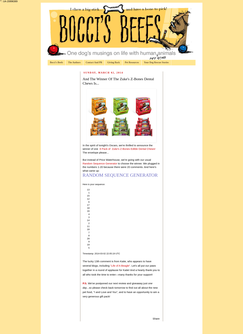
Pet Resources (132, 62)
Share (156, 318)
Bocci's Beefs (56, 62)
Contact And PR (94, 62)
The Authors (74, 62)
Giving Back (113, 62)
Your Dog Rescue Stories (156, 62)
